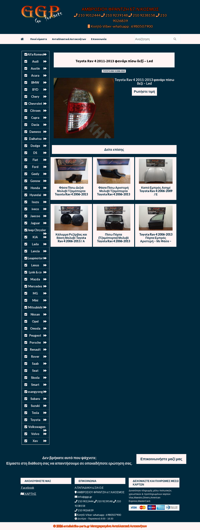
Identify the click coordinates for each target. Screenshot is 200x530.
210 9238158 (142, 15)
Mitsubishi (35, 307)
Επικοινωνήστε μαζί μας (161, 459)
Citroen (35, 110)
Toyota (35, 420)
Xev (35, 441)
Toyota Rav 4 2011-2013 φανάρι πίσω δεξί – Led (114, 61)
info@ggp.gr (83, 496)
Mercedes (35, 286)
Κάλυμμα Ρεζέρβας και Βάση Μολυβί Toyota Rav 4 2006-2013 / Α (71, 238)
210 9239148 (114, 15)
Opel (35, 321)
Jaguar (35, 223)
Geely (35, 174)
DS (35, 153)
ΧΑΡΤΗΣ (28, 494)
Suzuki (35, 406)
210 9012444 (87, 15)
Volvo (35, 434)
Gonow (35, 181)
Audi (35, 61)
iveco (35, 209)
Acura (35, 75)
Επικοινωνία (98, 39)
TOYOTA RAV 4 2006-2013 (114, 71)
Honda (35, 188)
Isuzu (35, 202)
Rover (35, 356)
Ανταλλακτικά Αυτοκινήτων (69, 39)
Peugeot (35, 335)
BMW (35, 82)
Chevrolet (35, 103)
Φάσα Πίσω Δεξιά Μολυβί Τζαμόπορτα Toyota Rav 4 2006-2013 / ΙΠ (71, 192)
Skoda (35, 377)
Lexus (35, 265)
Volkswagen (36, 427)
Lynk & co (35, 272)
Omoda (35, 328)
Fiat (35, 160)
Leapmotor (35, 258)
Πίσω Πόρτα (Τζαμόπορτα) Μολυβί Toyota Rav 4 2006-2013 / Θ (113, 239)
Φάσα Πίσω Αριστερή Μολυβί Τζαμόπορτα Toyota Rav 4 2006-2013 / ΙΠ (113, 192)
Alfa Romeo (35, 54)
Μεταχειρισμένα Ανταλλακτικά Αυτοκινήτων (118, 526)
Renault (35, 349)
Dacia (35, 124)
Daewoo (35, 132)
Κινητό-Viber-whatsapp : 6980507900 (120, 26)
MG (35, 293)
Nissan (35, 314)
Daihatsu (35, 139)
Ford (35, 167)
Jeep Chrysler (36, 230)
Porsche (35, 342)
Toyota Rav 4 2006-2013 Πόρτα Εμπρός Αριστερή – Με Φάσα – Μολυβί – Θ (155, 239)
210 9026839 (84, 510)
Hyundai (35, 195)
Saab (35, 363)
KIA (35, 237)
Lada (35, 244)
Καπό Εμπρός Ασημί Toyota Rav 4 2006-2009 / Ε (155, 191)
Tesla (35, 413)
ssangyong (35, 391)
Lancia (35, 251)
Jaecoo (35, 216)
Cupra (35, 117)
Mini (35, 300)
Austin (35, 68)
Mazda (35, 279)
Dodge (35, 146)
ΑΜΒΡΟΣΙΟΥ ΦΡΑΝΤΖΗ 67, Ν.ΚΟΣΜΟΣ (120, 9)
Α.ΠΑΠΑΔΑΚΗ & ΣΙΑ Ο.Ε (89, 487)
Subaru (35, 399)
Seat (35, 370)
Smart (35, 384)
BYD (35, 89)
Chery (35, 96)
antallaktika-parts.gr (76, 526)
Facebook (27, 487)
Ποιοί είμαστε (38, 39)
